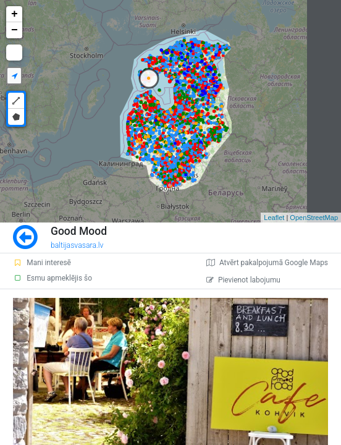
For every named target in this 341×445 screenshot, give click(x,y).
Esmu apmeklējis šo (52, 278)
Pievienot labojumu (243, 280)
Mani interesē (42, 262)
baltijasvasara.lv (77, 245)
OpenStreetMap (314, 217)
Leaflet (274, 217)
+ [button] (14, 14)
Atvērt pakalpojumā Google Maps (267, 262)
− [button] (14, 30)
